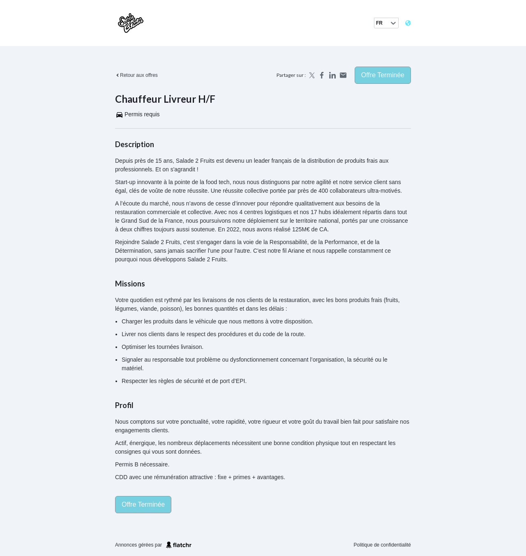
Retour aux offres (136, 75)
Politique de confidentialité (382, 545)
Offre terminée (382, 75)
